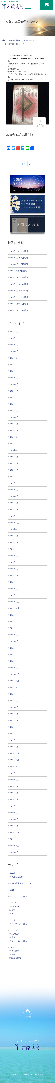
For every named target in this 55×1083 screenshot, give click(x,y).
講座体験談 (16, 958)
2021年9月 (14, 694)
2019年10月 (14, 846)
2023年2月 (14, 582)
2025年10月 (14, 371)
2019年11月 (14, 839)
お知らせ (14, 873)
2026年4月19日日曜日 (19, 264)
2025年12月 (14, 358)
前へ (24, 164)
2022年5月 (14, 641)
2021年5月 (14, 720)
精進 (13, 910)
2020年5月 (14, 799)
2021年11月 (14, 681)
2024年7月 (14, 470)
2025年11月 (14, 364)
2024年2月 (14, 503)
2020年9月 (14, 773)
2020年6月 (14, 793)
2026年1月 (14, 351)
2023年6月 (14, 556)
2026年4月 (14, 332)
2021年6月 (14, 714)
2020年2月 (14, 819)
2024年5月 (14, 483)
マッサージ (15, 920)
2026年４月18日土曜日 (19, 271)
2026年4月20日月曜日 (19, 258)
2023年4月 (14, 569)
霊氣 (13, 955)
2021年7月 (14, 707)
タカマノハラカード (18, 897)
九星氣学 (15, 951)
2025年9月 (14, 378)
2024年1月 (14, 509)
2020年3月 (14, 813)
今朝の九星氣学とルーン (20, 883)
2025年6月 (14, 397)
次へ (31, 164)
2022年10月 (14, 608)
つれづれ (15, 907)
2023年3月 (14, 575)
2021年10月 (14, 687)
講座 (12, 947)
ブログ (13, 903)
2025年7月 (14, 391)
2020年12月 (14, 753)
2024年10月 (14, 450)
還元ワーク (16, 937)
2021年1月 (14, 747)
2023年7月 (14, 549)
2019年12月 (14, 832)
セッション (15, 930)
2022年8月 (14, 621)
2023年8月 (14, 542)
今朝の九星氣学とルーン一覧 (21, 40)
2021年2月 (14, 740)
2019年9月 (14, 852)
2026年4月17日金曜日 (19, 277)
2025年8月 (14, 384)
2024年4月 (14, 490)
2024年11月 (14, 443)
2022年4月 (14, 648)
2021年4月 (14, 727)
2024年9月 (14, 457)
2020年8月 (14, 780)
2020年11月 (14, 760)
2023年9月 (14, 536)
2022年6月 (14, 635)
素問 (12, 890)
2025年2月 (14, 424)
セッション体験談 (19, 941)
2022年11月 (14, 602)
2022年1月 (14, 668)
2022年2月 (14, 661)
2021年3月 (14, 733)
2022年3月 (14, 654)
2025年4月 (14, 411)
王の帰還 (15, 934)
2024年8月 (14, 463)
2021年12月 (14, 674)
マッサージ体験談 (19, 924)
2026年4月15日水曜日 (19, 291)
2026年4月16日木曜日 (19, 284)
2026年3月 (14, 338)
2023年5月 (14, 562)
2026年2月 (14, 345)
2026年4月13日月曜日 (19, 304)
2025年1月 (14, 430)
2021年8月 (14, 701)
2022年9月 (14, 615)
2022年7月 (14, 628)
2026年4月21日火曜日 (19, 251)
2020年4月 (14, 806)
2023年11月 (14, 523)
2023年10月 (14, 529)
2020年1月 (14, 826)
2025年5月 (14, 404)
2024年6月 (14, 476)
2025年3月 (14, 417)
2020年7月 (14, 786)
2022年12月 (14, 595)
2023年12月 (14, 516)
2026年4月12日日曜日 (19, 310)
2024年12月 (14, 437)
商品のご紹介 (17, 877)
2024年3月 (14, 496)
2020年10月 (14, 766)
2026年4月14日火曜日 (19, 297)
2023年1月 (14, 589)
